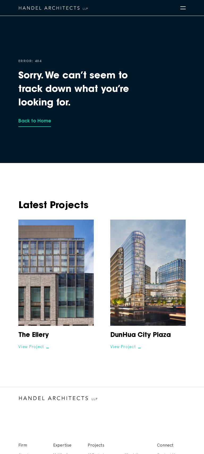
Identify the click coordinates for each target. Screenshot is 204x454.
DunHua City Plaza (140, 335)
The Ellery (33, 335)
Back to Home (34, 121)
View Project (31, 346)
